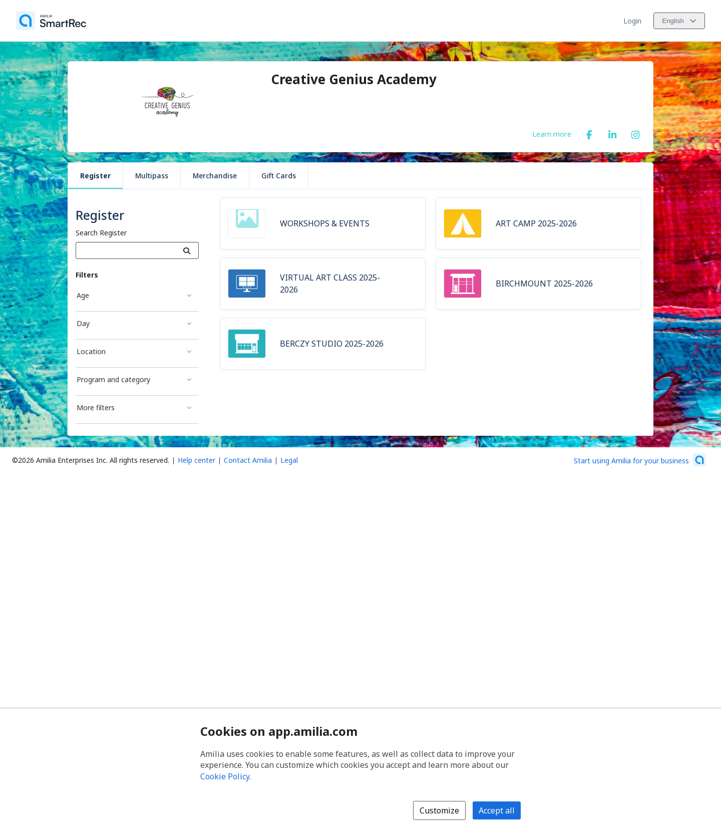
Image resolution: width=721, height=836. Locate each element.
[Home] (51, 20)
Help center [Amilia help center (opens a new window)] (196, 460)
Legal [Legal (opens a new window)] (289, 460)
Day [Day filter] (83, 323)
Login (632, 21)
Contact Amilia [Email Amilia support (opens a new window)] (248, 460)
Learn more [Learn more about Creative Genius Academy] (551, 134)
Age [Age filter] (83, 295)
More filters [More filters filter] (96, 407)
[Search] (187, 250)
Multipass (151, 175)
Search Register (101, 232)
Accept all (497, 810)
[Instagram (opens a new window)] (635, 132)
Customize (439, 810)
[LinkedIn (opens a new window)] (612, 132)
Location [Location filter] (91, 351)
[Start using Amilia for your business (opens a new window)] (640, 459)
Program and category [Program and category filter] (113, 379)
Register (95, 175)
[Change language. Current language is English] (679, 21)
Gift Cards (278, 175)
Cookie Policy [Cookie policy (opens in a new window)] (224, 776)
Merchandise (215, 175)
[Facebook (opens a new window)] (589, 132)
